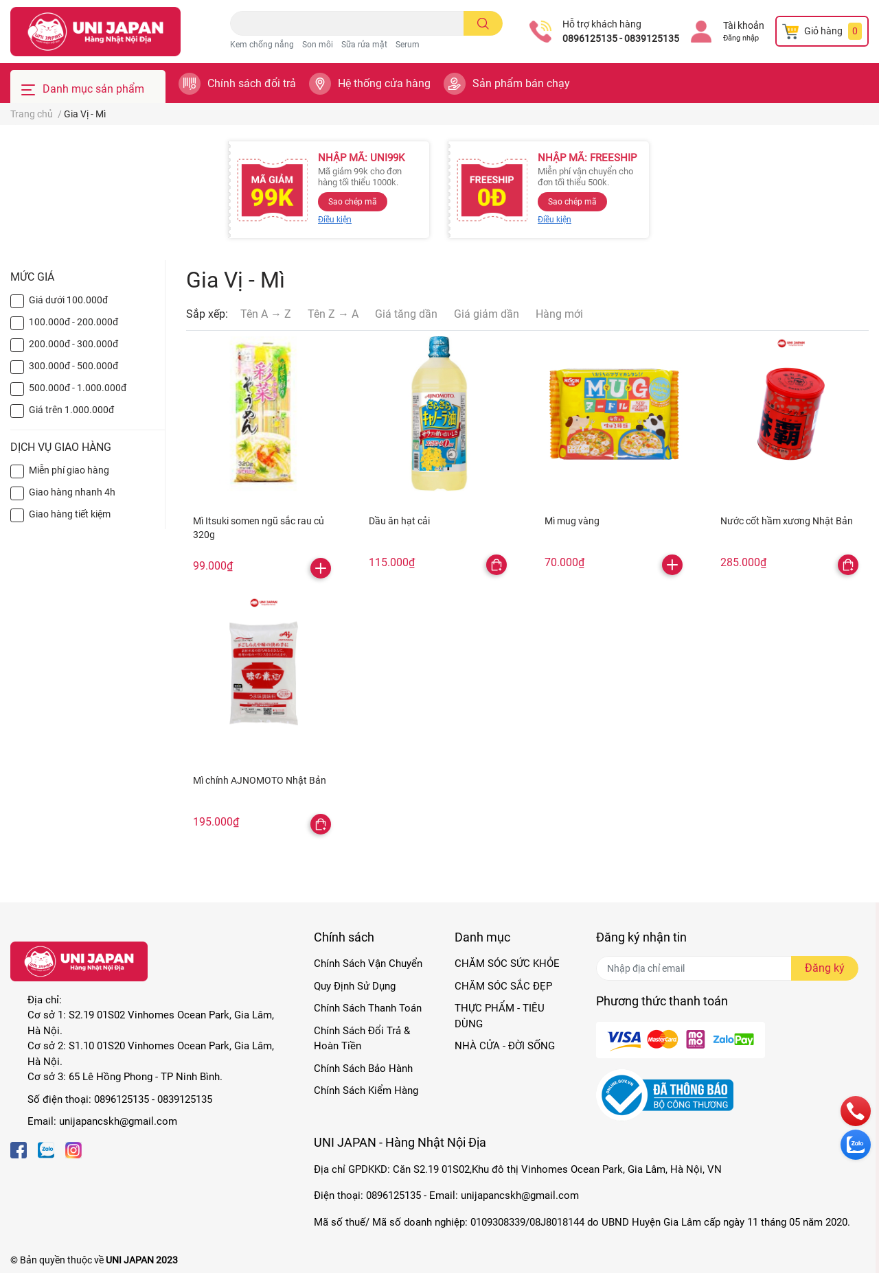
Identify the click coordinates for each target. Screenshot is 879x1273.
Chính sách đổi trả (251, 83)
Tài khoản (743, 25)
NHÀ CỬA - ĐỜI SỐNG (505, 1046)
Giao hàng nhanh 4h (72, 492)
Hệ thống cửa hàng (384, 83)
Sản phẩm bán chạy (521, 83)
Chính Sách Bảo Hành (363, 1068)
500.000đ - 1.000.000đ (77, 387)
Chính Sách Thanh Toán (368, 1008)
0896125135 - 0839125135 (620, 38)
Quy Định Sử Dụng (355, 986)
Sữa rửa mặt (364, 44)
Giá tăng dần (406, 313)
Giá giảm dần (486, 313)
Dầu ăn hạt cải (399, 520)
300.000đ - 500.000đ (73, 365)
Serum (408, 44)
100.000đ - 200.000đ (73, 321)
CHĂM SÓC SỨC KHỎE (507, 963)
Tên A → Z (265, 313)
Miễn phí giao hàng (69, 470)
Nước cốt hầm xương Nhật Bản (786, 520)
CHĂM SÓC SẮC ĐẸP (503, 986)
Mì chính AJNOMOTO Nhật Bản (259, 780)
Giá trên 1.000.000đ (71, 409)
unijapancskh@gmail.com (118, 1121)
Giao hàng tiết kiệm (70, 514)
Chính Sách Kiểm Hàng (366, 1090)
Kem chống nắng (262, 44)
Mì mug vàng (572, 520)
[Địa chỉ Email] (727, 968)
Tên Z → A (333, 313)
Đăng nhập (741, 38)
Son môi (317, 44)
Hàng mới (559, 313)
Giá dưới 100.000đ (68, 299)
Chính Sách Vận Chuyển (368, 963)
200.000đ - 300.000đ (73, 343)
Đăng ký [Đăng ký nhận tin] (825, 967)
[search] (483, 23)
